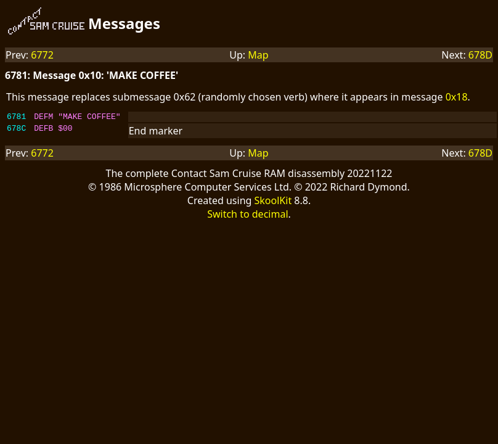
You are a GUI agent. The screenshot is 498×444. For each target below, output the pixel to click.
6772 (42, 55)
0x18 (457, 97)
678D (480, 55)
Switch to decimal (247, 216)
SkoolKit (273, 202)
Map (258, 55)
